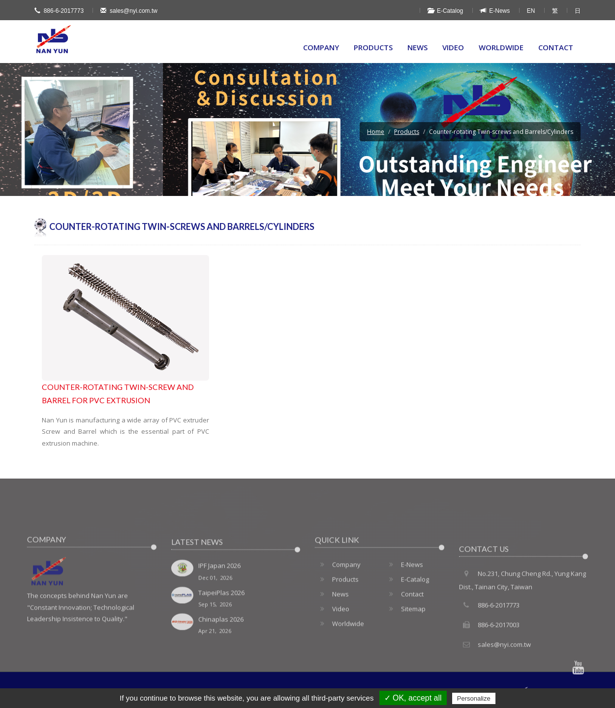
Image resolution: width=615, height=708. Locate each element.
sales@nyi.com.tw (128, 10)
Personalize (474, 698)
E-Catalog (445, 10)
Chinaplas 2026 (236, 655)
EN (531, 10)
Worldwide (501, 47)
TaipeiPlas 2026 (236, 628)
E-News (495, 10)
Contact (555, 47)
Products (373, 47)
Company (321, 47)
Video (453, 47)
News (417, 47)
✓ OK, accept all (413, 698)
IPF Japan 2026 (236, 601)
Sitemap (405, 635)
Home (375, 132)
